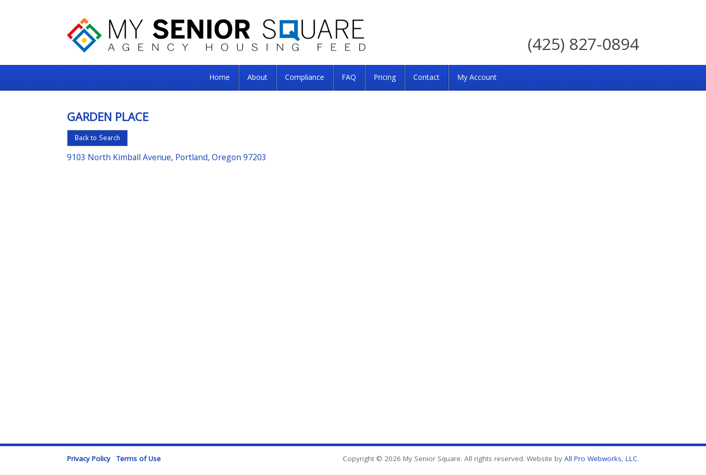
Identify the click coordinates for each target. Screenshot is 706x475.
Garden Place (107, 116)
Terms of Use (138, 458)
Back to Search (97, 137)
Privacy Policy (88, 458)
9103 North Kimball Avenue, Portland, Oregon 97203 (166, 157)
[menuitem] (219, 78)
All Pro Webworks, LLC (600, 458)
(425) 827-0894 (583, 43)
